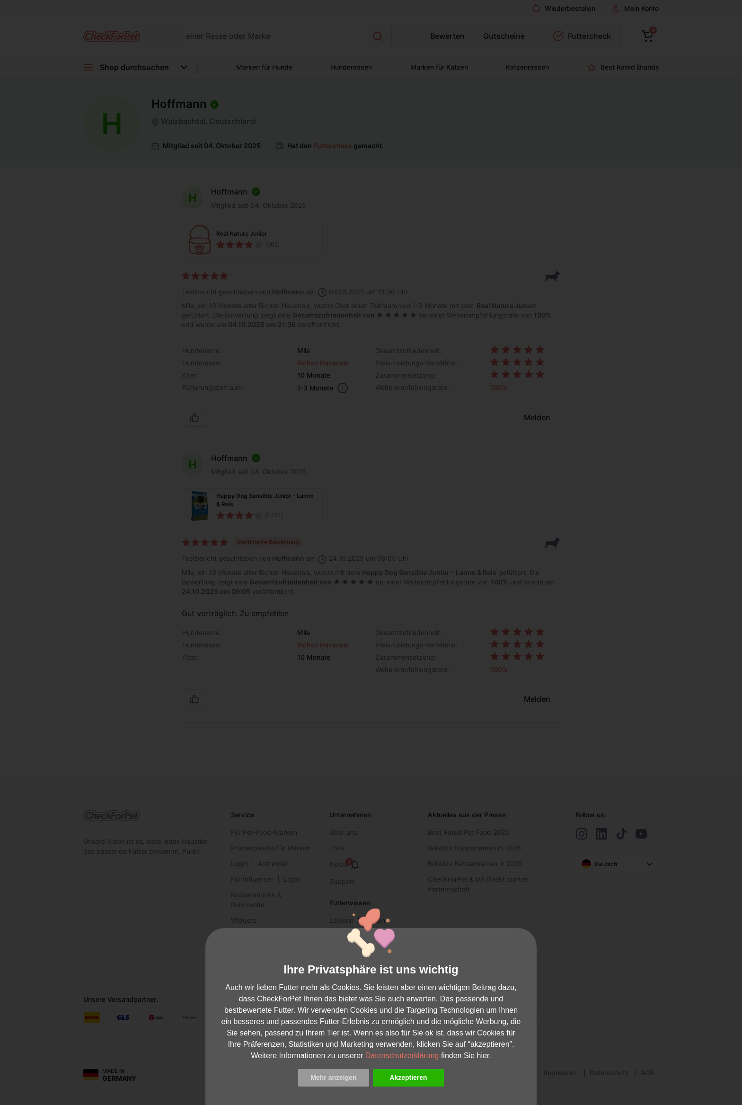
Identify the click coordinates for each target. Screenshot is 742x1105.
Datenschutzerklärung (402, 1056)
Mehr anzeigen (333, 1077)
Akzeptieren (408, 1077)
